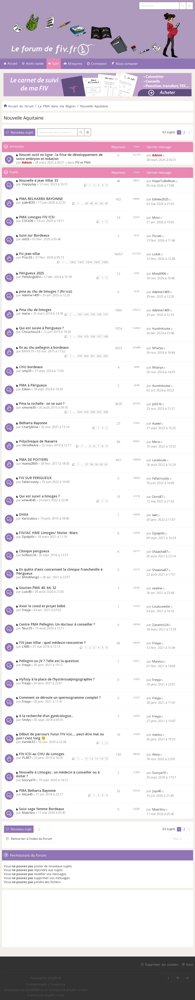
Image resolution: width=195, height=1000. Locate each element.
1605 (97, 262)
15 (106, 758)
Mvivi (156, 217)
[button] (189, 132)
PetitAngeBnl (31, 277)
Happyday (29, 184)
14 (101, 758)
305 (86, 412)
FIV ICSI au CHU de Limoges (41, 754)
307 (99, 412)
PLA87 (26, 758)
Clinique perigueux (34, 551)
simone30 (29, 407)
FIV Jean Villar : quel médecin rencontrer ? (52, 642)
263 (105, 356)
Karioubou (29, 518)
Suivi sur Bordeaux (34, 235)
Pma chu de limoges (35, 309)
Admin (27, 162)
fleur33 (27, 628)
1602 (73, 262)
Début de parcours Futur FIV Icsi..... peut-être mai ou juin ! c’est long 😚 (60, 736)
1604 (89, 262)
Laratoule (159, 460)
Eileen (26, 389)
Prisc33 (27, 257)
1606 (105, 262)
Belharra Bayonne (33, 423)
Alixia (156, 754)
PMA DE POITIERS (33, 459)
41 (96, 203)
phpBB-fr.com (54, 995)
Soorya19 (28, 780)
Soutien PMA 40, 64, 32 (37, 587)
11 (86, 758)
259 (79, 356)
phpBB (31, 990)
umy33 (26, 371)
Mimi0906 (159, 273)
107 (105, 314)
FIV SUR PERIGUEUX (35, 478)
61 (106, 464)
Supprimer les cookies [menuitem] (161, 964)
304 (79, 412)
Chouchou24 (31, 332)
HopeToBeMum (163, 181)
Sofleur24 (29, 555)
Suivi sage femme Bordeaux (41, 808)
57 (86, 464)
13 (96, 758)
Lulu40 (27, 592)
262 (99, 356)
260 (86, 356)
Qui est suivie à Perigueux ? (41, 328)
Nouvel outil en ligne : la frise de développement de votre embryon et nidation (59, 156)
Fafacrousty (30, 482)
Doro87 (157, 497)
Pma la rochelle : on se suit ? (42, 403)
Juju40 (156, 791)
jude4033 (28, 202)
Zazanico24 (160, 625)
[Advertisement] (97, 918)
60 (101, 464)
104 (86, 314)
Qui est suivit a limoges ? (39, 496)
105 (92, 314)
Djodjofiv (28, 537)
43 (106, 203)
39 (86, 203)
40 (91, 203)
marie (26, 313)
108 (105, 336)
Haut (189, 964)
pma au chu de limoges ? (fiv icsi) (45, 291)
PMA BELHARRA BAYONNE (41, 198)
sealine (157, 588)
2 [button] (184, 132)
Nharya (157, 348)
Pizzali (156, 236)
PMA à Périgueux (33, 385)
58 (91, 464)
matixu (157, 735)
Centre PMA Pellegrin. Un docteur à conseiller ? (57, 624)
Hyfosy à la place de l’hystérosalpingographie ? (57, 679)
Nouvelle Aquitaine (24, 118)
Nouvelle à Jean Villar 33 (38, 180)
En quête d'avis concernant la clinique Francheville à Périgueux (59, 571)
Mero (156, 442)
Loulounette (161, 606)
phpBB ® (54, 978)
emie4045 (29, 500)
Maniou (157, 661)
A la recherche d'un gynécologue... (46, 715)
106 (99, 314)
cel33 (25, 239)
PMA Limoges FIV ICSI (37, 217)
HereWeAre (30, 445)
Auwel (156, 423)
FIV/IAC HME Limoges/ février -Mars (48, 532)
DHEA (23, 514)
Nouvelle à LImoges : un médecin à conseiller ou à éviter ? (58, 774)
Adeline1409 (30, 295)
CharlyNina (30, 427)
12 (91, 758)
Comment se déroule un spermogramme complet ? (60, 697)
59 (96, 464)
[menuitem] (73, 64)
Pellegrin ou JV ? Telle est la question (49, 661)
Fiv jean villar (29, 253)
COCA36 (27, 221)
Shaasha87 (160, 551)
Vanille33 (28, 742)
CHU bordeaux (31, 367)
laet (154, 515)
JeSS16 (157, 404)
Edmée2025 (160, 199)
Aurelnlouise (161, 328)
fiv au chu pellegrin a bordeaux (44, 347)
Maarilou (28, 812)
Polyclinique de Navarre (38, 441)
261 (92, 356)
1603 (81, 262)
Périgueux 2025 (31, 273)
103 (79, 314)
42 (101, 203)
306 (92, 412)
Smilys (26, 720)
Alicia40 (27, 794)
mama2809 (30, 463)
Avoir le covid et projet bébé (42, 606)
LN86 (26, 646)
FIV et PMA (83, 162)
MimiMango (30, 577)
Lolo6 (156, 254)
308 (105, 412)
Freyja (26, 610)
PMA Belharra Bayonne (37, 790)
